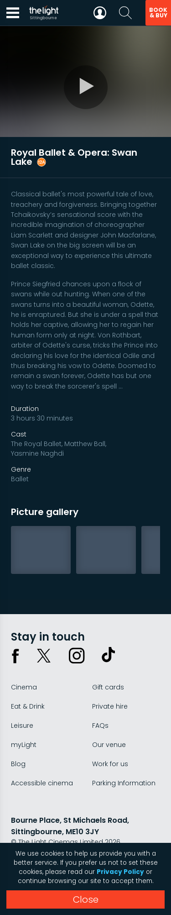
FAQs (100, 725)
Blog (18, 763)
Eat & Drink (28, 706)
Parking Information (123, 783)
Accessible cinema (42, 783)
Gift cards (108, 687)
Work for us (110, 763)
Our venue (109, 744)
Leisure (22, 725)
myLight (23, 744)
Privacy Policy (120, 872)
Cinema (24, 687)
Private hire (110, 706)
